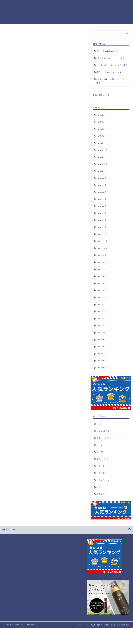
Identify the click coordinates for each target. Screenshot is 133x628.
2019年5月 (101, 368)
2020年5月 (101, 284)
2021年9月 (101, 171)
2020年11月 (102, 241)
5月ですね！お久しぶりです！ (110, 58)
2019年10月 (102, 333)
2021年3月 (101, 213)
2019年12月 (102, 319)
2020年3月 (101, 298)
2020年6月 (101, 276)
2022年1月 (101, 143)
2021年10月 (102, 164)
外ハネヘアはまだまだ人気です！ (112, 65)
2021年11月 (102, 157)
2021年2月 (101, 220)
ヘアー (99, 487)
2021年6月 (101, 192)
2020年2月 (101, 305)
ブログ (99, 452)
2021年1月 (101, 227)
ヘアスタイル (102, 480)
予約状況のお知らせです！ (108, 51)
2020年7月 (101, 270)
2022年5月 (101, 115)
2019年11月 (102, 326)
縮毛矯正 (100, 494)
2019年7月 (101, 354)
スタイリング (102, 438)
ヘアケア (100, 466)
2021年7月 (101, 185)
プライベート (102, 459)
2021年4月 (101, 206)
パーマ (99, 445)
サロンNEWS (102, 431)
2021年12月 (102, 150)
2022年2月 (101, 136)
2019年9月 (101, 340)
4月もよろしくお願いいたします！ (110, 81)
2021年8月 (101, 178)
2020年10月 (102, 248)
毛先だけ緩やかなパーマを (108, 72)
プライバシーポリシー (14, 625)
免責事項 (30, 625)
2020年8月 (101, 262)
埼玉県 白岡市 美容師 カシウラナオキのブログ (12, 12)
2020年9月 (101, 255)
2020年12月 (102, 234)
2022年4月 (101, 122)
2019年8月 (101, 347)
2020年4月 (101, 290)
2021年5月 (101, 199)
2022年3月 (101, 129)
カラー (99, 424)
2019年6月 (101, 361)
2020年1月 (101, 312)
